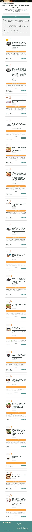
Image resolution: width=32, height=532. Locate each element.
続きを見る (16, 88)
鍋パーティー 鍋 (14, 80)
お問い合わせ (19, 523)
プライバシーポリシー (20, 524)
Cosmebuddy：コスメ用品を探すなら (22, 528)
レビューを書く (23, 58)
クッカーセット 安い (14, 128)
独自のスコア (26, 10)
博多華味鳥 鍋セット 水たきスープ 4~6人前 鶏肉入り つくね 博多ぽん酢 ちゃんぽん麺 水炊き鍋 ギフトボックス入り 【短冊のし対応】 (19, 330)
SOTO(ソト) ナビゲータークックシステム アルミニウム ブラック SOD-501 (19, 124)
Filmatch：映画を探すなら (20, 527)
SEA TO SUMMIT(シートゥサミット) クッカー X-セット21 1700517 (12, 31)
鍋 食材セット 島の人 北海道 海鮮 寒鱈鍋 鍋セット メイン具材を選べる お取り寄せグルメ (15, 25)
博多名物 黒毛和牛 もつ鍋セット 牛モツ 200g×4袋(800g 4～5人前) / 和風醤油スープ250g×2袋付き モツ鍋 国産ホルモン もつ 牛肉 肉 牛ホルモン (18, 432)
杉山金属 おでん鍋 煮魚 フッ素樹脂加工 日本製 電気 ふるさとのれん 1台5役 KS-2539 (19, 380)
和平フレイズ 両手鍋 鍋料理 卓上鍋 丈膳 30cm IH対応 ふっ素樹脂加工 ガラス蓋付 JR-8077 (19, 356)
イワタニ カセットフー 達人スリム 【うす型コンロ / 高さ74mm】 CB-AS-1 (19, 204)
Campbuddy (5, 1)
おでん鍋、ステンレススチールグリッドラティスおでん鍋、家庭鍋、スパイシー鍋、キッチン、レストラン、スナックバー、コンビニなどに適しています (19, 230)
